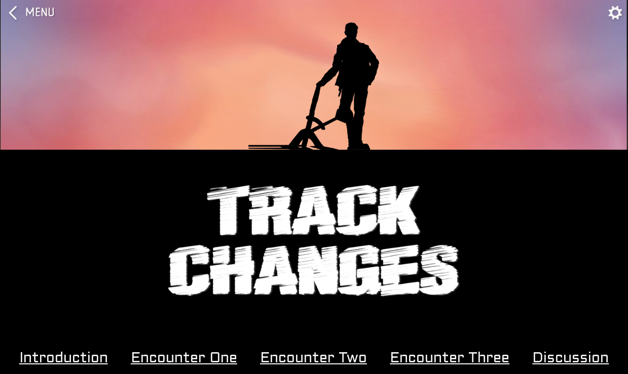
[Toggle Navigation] (615, 13)
